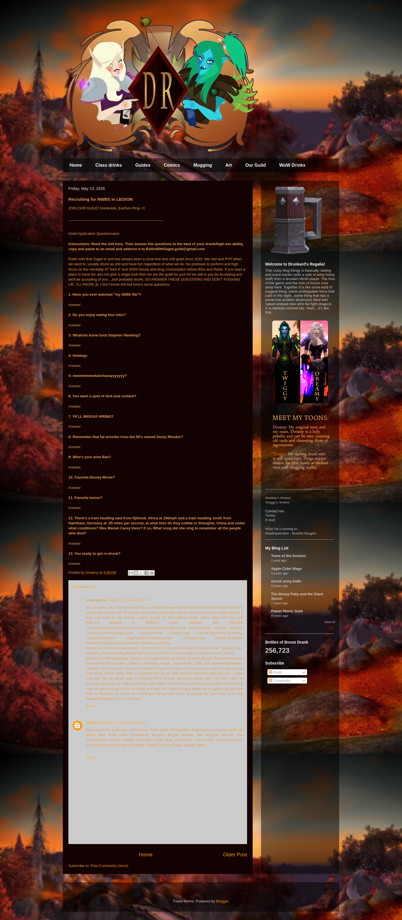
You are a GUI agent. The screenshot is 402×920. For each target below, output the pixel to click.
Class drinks (108, 165)
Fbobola (93, 722)
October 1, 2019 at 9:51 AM (124, 722)
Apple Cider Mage (286, 569)
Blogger (222, 901)
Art (228, 165)
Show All (330, 621)
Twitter (270, 515)
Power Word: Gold (287, 611)
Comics (172, 165)
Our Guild (255, 165)
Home (76, 165)
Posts (275, 672)
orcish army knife (286, 581)
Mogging (202, 165)
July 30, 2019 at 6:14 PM (128, 600)
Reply (90, 706)
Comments (279, 680)
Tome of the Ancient (288, 556)
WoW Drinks (292, 165)
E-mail (270, 520)
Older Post (235, 854)
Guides (142, 165)
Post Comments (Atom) (109, 866)
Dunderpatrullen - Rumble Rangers (290, 533)
